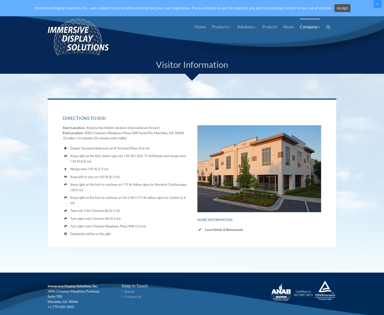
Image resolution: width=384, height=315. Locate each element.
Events (130, 291)
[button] (328, 26)
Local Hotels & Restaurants (224, 230)
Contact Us (133, 297)
